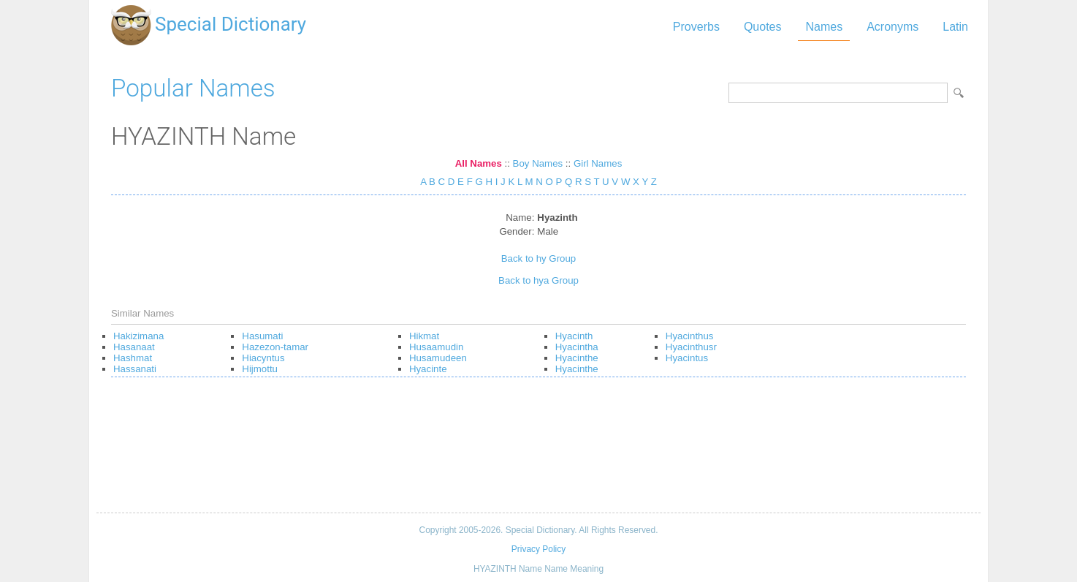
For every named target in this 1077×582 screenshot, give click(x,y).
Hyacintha (576, 346)
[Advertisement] (538, 450)
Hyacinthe (576, 357)
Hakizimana (138, 335)
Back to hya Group (538, 280)
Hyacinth (574, 335)
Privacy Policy (538, 549)
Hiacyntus (263, 357)
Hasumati (262, 335)
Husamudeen (438, 357)
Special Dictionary (230, 24)
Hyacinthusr (691, 346)
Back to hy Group (538, 258)
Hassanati (134, 368)
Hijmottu (260, 368)
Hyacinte (428, 368)
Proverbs (696, 26)
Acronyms (892, 26)
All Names (478, 163)
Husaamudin (436, 346)
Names (823, 26)
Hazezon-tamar (275, 346)
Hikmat (424, 335)
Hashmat (132, 357)
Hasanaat (134, 346)
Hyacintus (687, 357)
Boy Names (538, 163)
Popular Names (193, 88)
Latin (955, 26)
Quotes (763, 26)
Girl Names (598, 163)
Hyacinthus (690, 335)
